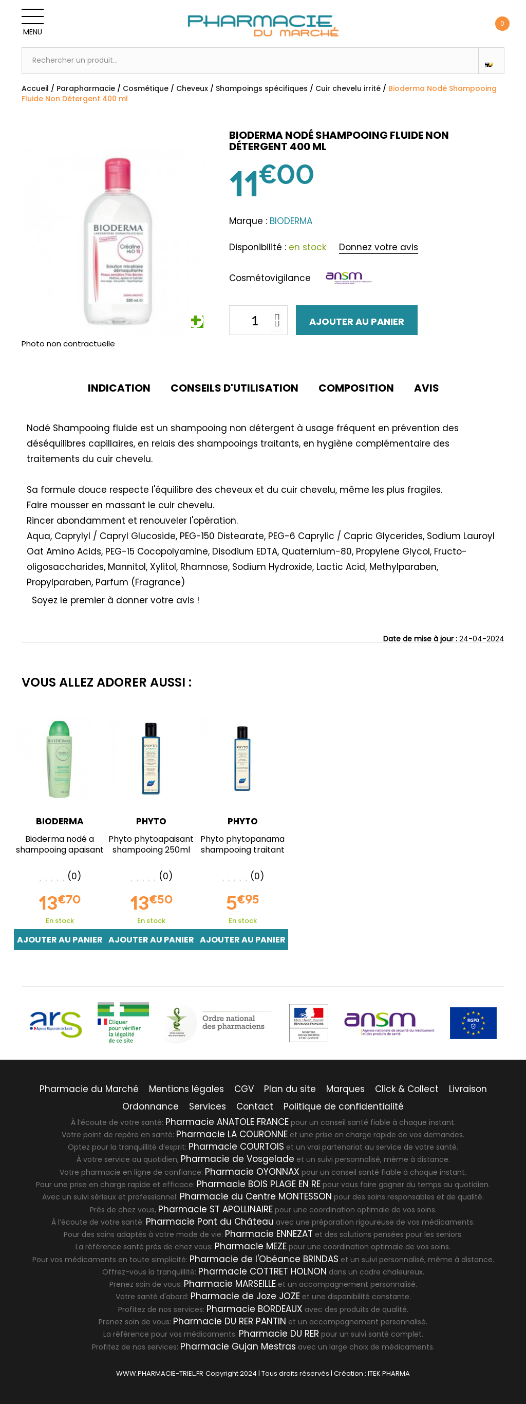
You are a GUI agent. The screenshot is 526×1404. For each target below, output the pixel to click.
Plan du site (290, 1089)
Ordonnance (150, 1106)
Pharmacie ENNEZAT (269, 1234)
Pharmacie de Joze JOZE (245, 1296)
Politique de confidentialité (344, 1106)
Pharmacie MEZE (251, 1246)
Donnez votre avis (378, 247)
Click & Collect (407, 1089)
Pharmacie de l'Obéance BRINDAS (264, 1259)
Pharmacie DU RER (279, 1333)
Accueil (35, 88)
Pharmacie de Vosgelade (237, 1159)
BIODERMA (60, 821)
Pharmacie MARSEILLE (230, 1284)
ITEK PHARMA (389, 1373)
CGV (244, 1089)
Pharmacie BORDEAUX (254, 1309)
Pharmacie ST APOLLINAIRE (215, 1209)
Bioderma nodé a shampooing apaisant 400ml (60, 850)
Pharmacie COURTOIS (236, 1146)
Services (207, 1106)
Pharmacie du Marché (89, 1089)
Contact (254, 1106)
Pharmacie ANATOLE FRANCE (227, 1122)
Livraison (468, 1089)
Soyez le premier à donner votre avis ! (115, 600)
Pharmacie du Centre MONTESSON (256, 1196)
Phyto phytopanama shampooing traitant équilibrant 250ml (242, 850)
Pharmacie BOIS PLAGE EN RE (259, 1184)
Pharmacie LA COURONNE (232, 1134)
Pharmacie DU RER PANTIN (229, 1321)
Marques (345, 1089)
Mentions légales (186, 1089)
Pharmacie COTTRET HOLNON (262, 1271)
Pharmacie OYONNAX (252, 1172)
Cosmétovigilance (270, 278)
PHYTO (151, 821)
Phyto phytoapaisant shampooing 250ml (151, 844)
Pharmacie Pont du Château (210, 1221)
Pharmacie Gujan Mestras (238, 1346)
